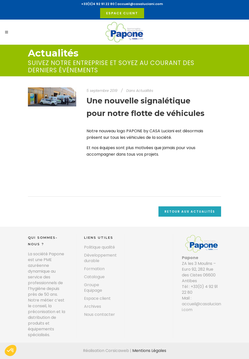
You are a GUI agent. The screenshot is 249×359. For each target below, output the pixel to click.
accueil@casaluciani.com (140, 4)
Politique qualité (99, 247)
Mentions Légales (149, 350)
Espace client (122, 13)
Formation (94, 269)
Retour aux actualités (189, 211)
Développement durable (100, 258)
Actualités (144, 90)
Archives (92, 306)
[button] (11, 350)
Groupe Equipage (93, 287)
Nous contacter (99, 314)
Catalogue (94, 277)
